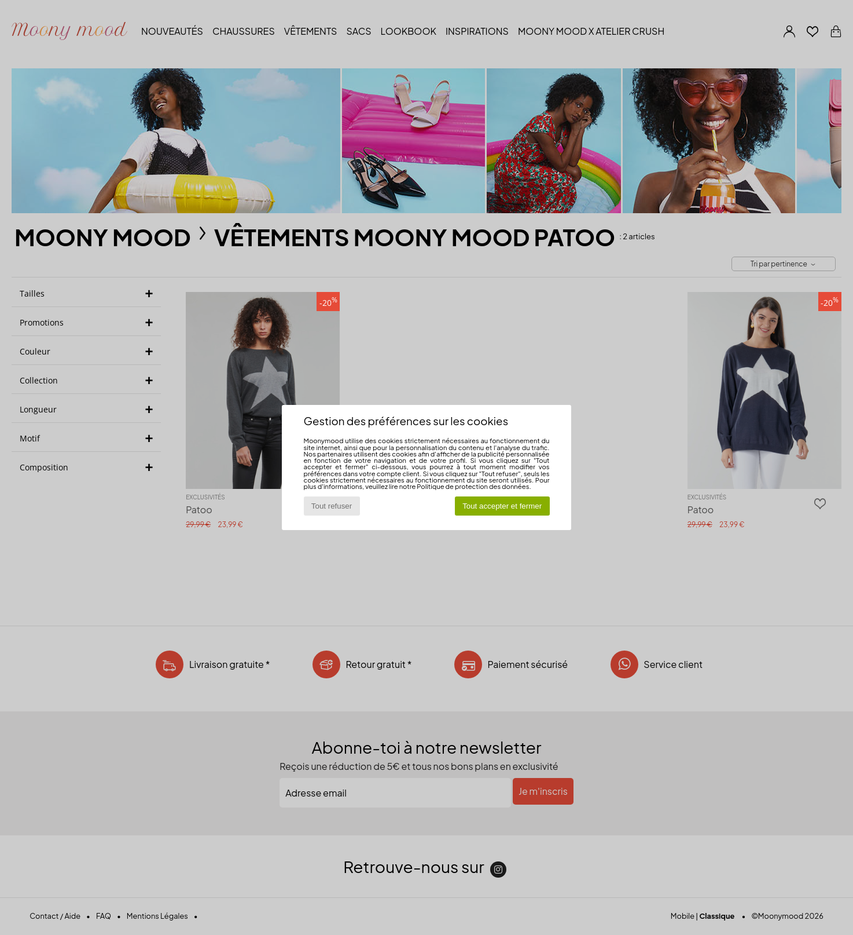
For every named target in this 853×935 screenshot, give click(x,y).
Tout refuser (331, 506)
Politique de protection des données (473, 486)
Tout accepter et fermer (502, 506)
